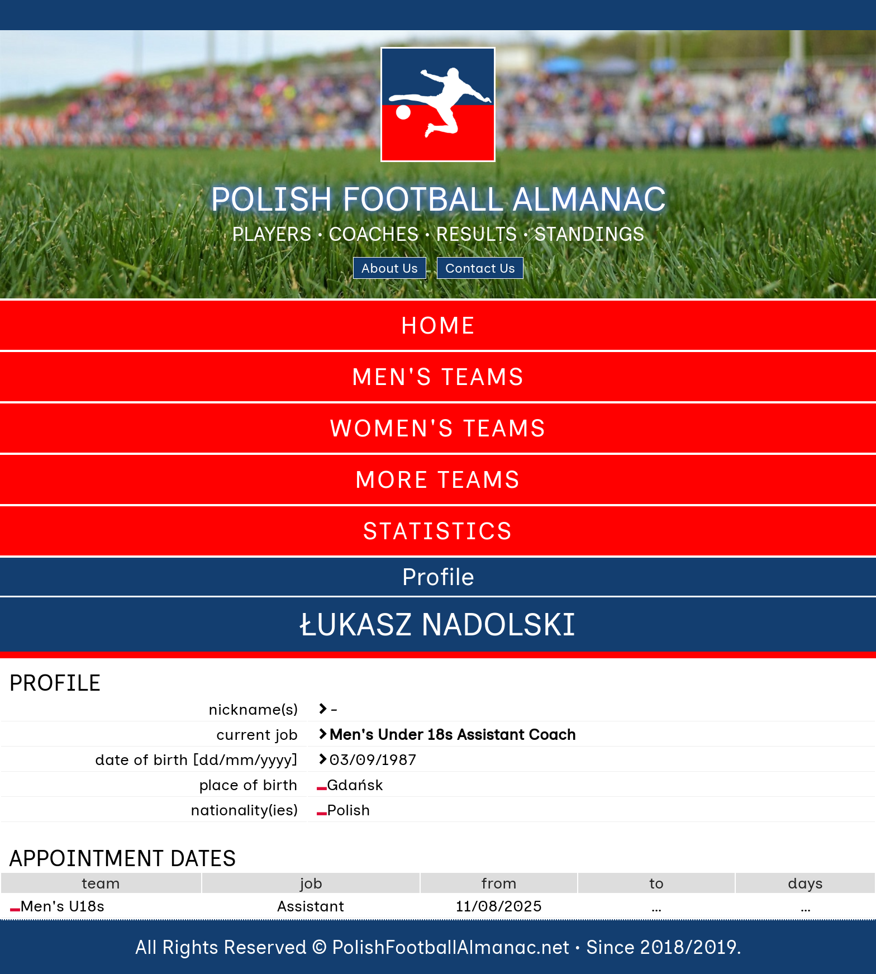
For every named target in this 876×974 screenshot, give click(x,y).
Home (438, 325)
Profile (438, 576)
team (101, 882)
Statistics (438, 530)
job (310, 882)
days (805, 882)
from (499, 882)
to (656, 882)
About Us (389, 268)
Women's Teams (438, 428)
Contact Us (480, 268)
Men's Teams (438, 376)
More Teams (438, 479)
